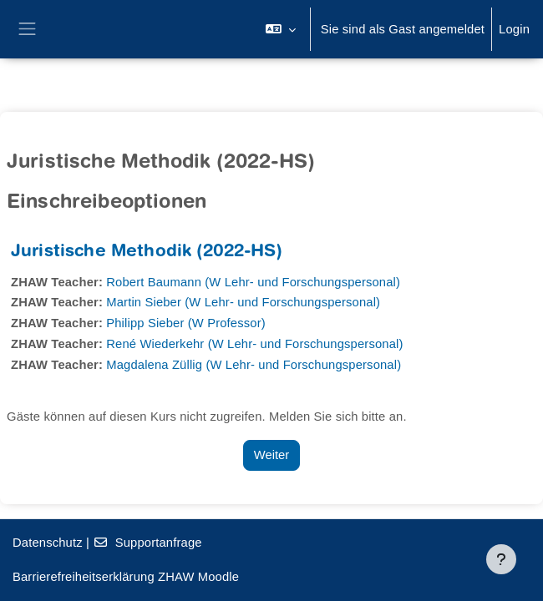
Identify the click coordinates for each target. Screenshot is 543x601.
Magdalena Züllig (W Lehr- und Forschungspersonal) (253, 364)
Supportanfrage (147, 542)
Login (514, 29)
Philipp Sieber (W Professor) (186, 323)
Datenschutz (48, 542)
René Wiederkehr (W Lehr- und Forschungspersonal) (254, 344)
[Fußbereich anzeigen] (501, 559)
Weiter (271, 455)
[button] (280, 29)
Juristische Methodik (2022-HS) (146, 252)
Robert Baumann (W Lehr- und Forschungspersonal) (253, 282)
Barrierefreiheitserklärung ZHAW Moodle (126, 576)
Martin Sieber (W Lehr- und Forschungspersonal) (243, 302)
